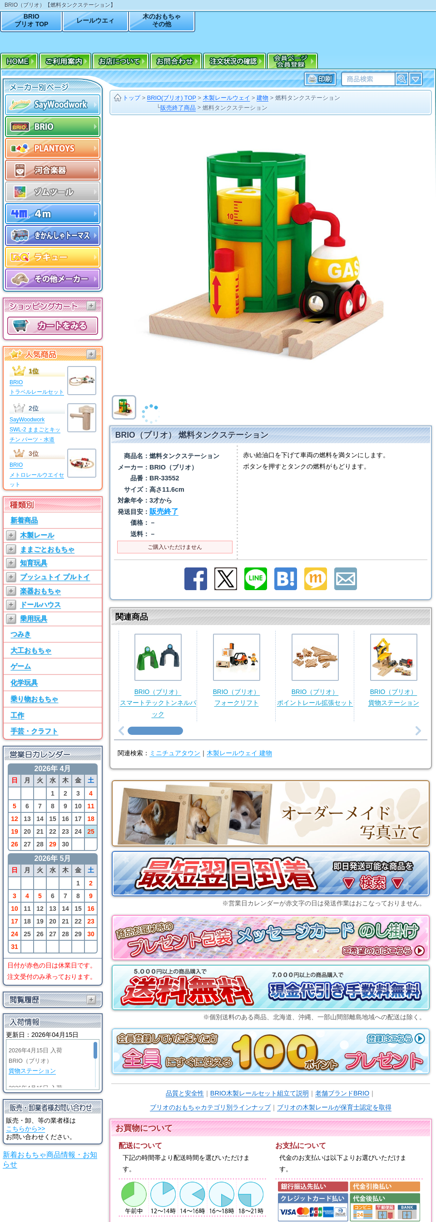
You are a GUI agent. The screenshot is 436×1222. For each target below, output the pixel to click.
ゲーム (20, 666)
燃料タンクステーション (307, 97)
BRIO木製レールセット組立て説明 (259, 1093)
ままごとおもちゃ (47, 549)
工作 (17, 715)
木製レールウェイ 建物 (239, 753)
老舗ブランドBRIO (342, 1093)
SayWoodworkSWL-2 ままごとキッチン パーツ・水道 (35, 429)
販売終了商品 (178, 107)
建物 (262, 97)
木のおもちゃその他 (162, 20)
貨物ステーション (32, 1071)
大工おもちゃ (30, 650)
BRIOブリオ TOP (31, 20)
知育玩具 (33, 563)
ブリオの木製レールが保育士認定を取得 (334, 1107)
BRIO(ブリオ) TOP (171, 97)
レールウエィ (95, 20)
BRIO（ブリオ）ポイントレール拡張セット (315, 670)
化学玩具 (24, 682)
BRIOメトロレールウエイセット (37, 475)
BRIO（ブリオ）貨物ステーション (393, 670)
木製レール (37, 535)
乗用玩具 (33, 618)
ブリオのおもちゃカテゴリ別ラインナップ (210, 1107)
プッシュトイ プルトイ (55, 577)
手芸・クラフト (34, 731)
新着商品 (24, 520)
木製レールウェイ (226, 97)
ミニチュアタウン (174, 753)
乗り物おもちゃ (34, 699)
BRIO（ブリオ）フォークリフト (236, 670)
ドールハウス (40, 604)
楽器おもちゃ (40, 591)
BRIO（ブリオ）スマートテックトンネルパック (158, 676)
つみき (20, 634)
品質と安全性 (185, 1093)
